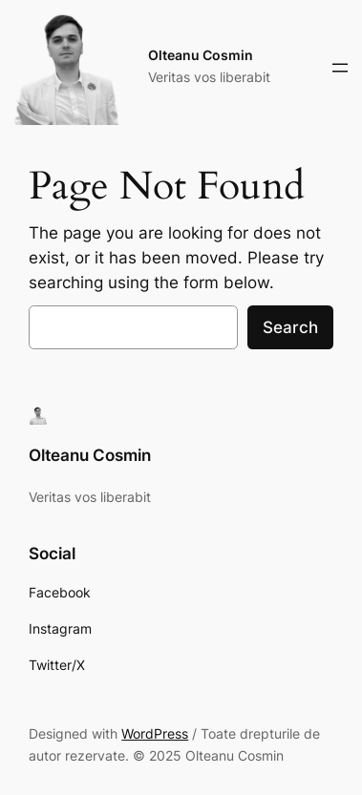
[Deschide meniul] (340, 67)
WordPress (154, 733)
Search (290, 327)
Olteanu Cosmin (200, 55)
